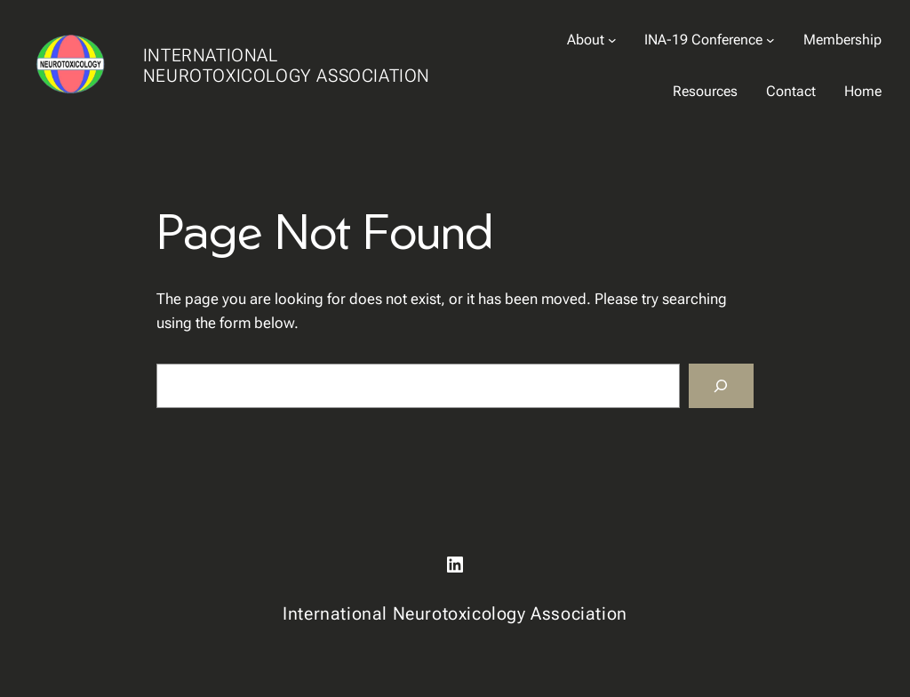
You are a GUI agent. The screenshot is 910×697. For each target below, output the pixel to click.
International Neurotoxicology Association (286, 65)
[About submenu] (612, 40)
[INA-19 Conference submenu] (770, 40)
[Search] (721, 386)
